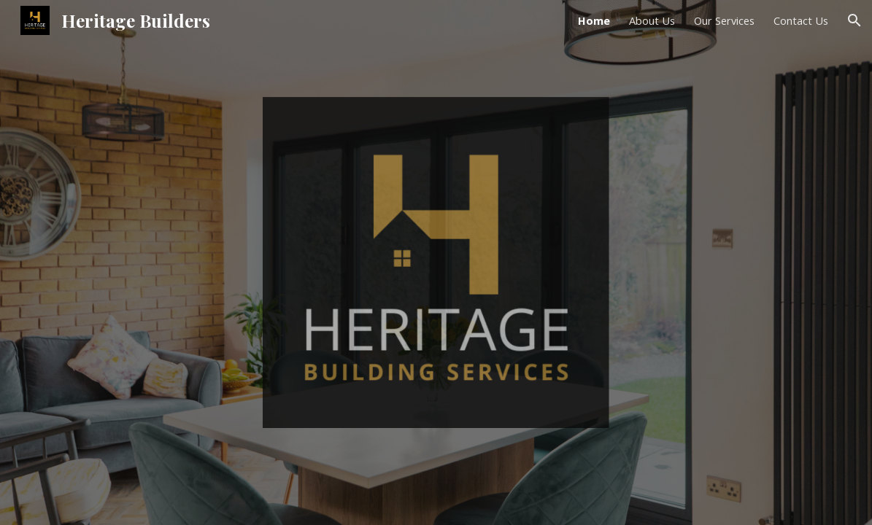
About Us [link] (652, 20)
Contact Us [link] (800, 20)
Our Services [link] (724, 20)
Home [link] (594, 20)
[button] (854, 20)
